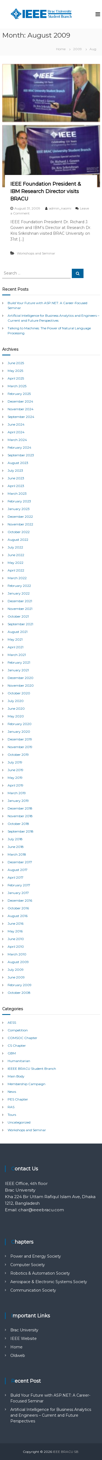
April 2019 (15, 785)
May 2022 (15, 563)
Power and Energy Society (35, 1256)
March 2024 (17, 440)
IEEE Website (23, 1338)
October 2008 (19, 993)
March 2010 (17, 954)
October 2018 (18, 824)
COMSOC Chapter (22, 1038)
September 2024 (21, 417)
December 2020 (20, 678)
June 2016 (15, 923)
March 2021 (17, 655)
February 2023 (19, 501)
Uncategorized (19, 1122)
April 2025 (16, 378)
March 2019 (17, 793)
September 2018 (20, 831)
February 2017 (19, 885)
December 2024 (20, 401)
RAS (11, 1107)
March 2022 (17, 578)
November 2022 (20, 524)
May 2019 (15, 778)
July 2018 (15, 839)
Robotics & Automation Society (40, 1273)
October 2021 (18, 616)
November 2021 (20, 609)
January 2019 (18, 801)
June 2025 (16, 363)
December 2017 (20, 862)
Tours (12, 1115)
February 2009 (20, 985)
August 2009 (18, 962)
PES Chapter (18, 1099)
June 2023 (16, 478)
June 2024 (16, 424)
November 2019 (20, 747)
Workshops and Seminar (36, 253)
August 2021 (17, 632)
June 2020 (16, 708)
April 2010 (16, 946)
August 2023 (18, 463)
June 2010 (16, 939)
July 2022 (15, 547)
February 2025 (19, 394)
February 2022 (19, 586)
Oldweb (17, 1355)
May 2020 (16, 716)
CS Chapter (17, 1045)
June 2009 (16, 977)
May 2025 (15, 371)
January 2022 (19, 593)
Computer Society (27, 1264)
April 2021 (15, 647)
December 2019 (20, 739)
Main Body (16, 1076)
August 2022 (18, 539)
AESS (12, 1022)
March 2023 (17, 493)
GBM (12, 1053)
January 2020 (19, 731)
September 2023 (21, 455)
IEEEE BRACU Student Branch (32, 1068)
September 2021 (20, 624)
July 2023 (15, 470)
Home (16, 1347)
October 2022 (19, 532)
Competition (18, 1030)
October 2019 (18, 754)
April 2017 (15, 877)
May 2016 (15, 931)
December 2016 (20, 900)
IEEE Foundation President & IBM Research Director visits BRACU (45, 191)
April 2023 (16, 486)
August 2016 (17, 916)
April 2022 (16, 570)
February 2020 (20, 724)
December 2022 (20, 516)
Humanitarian (19, 1061)
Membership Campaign (26, 1084)
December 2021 (20, 601)
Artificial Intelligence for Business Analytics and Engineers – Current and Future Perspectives (50, 1415)
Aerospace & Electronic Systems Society (48, 1281)
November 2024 (20, 409)
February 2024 (19, 447)
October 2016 (18, 908)
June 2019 (15, 770)
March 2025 (17, 386)
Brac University (24, 1330)
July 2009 (16, 969)
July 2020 (16, 701)
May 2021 (15, 639)
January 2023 (19, 509)
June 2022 (16, 555)
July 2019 (15, 762)
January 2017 (18, 893)
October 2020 (19, 693)
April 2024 (16, 432)
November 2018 (20, 816)
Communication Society (33, 1290)
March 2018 (17, 854)
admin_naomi (60, 208)
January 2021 (18, 670)
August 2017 (17, 870)
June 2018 (16, 847)
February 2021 (19, 662)
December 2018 (20, 808)
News (12, 1092)
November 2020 (21, 685)
